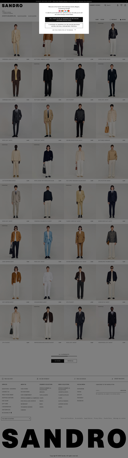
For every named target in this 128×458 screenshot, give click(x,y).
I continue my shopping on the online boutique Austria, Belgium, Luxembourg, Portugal (64, 25)
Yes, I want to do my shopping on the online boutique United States (64, 19)
